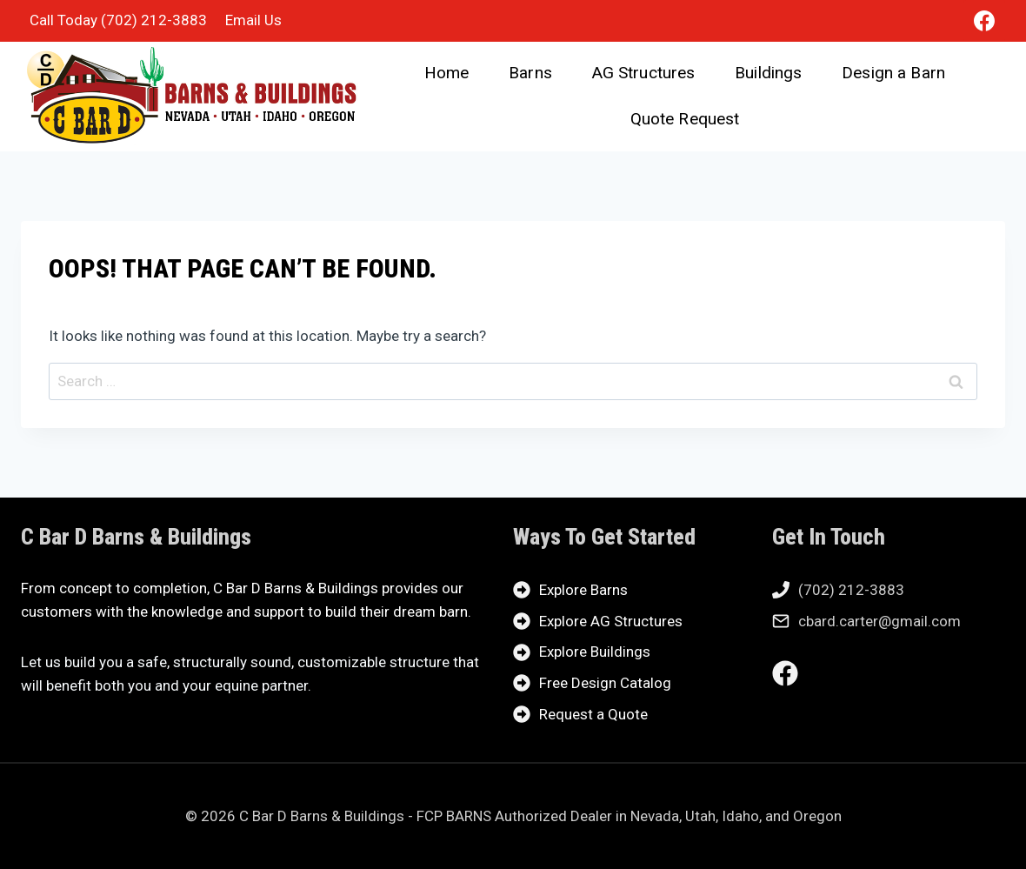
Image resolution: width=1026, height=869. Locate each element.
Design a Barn (893, 73)
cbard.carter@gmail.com (879, 621)
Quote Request (685, 119)
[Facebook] (984, 21)
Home (447, 73)
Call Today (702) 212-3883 (118, 20)
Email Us (253, 20)
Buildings (768, 73)
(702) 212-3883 (851, 589)
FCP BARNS (453, 816)
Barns (530, 73)
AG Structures (644, 73)
